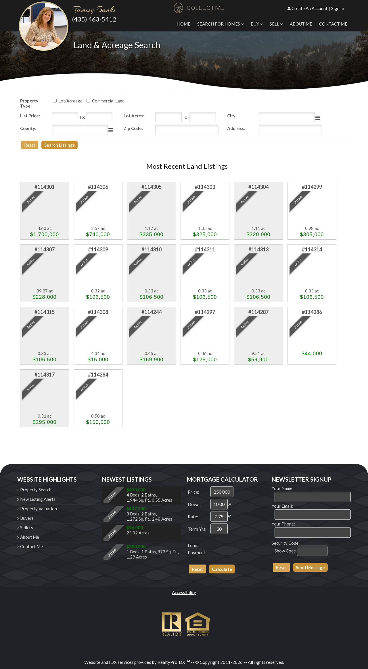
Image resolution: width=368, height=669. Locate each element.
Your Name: (283, 488)
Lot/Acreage (70, 100)
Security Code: (286, 543)
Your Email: (282, 506)
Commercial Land (108, 100)
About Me (301, 23)
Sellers (26, 527)
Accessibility (184, 592)
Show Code (285, 550)
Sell (276, 23)
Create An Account (309, 8)
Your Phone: (283, 523)
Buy (257, 23)
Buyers (27, 518)
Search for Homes (220, 23)
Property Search (35, 489)
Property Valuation (38, 508)
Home (183, 23)
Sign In (337, 8)
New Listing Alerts (37, 499)
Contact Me (333, 23)
